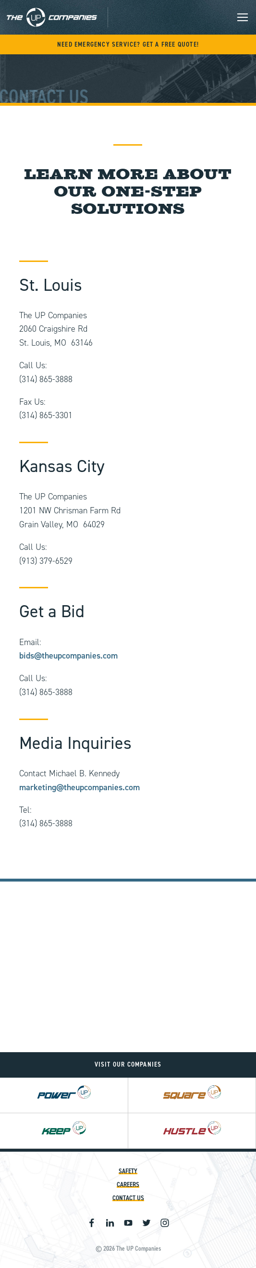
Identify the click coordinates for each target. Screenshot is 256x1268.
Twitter (146, 1223)
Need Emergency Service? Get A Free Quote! (128, 44)
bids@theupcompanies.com (68, 655)
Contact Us (128, 1198)
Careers (128, 1184)
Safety (128, 1171)
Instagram (164, 1223)
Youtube (128, 1223)
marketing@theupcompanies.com (79, 787)
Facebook (91, 1223)
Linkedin (110, 1223)
